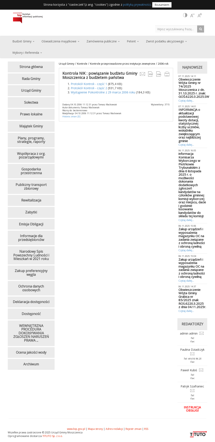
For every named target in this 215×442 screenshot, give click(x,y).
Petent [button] (133, 41)
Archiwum (31, 364)
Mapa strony (95, 429)
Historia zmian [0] (71, 116)
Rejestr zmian (134, 429)
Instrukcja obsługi (192, 408)
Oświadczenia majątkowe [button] (60, 41)
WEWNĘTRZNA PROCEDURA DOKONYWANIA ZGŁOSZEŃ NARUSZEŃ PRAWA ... (31, 333)
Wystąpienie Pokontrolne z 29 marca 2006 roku (103, 92)
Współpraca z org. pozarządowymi (31, 155)
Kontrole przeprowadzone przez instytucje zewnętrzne (122, 63)
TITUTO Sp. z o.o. (52, 436)
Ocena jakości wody (31, 352)
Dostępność (31, 313)
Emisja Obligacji (31, 224)
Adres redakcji (114, 429)
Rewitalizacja (31, 200)
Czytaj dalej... (186, 100)
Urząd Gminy (66, 63)
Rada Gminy (31, 78)
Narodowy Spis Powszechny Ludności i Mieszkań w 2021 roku (31, 255)
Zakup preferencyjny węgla (31, 272)
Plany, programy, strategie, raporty (31, 140)
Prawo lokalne (31, 114)
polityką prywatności (137, 5)
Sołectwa (31, 102)
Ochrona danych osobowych (31, 288)
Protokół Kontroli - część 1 (89, 84)
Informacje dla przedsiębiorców (31, 238)
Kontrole (82, 63)
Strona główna (31, 66)
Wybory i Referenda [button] (27, 53)
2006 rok (163, 63)
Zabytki (31, 212)
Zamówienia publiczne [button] (103, 41)
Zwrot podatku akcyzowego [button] (166, 41)
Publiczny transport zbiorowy (31, 186)
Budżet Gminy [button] (23, 41)
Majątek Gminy (31, 126)
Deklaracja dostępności (31, 301)
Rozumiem (162, 5)
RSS (146, 429)
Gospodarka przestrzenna (31, 171)
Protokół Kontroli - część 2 (89, 88)
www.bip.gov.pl (76, 429)
